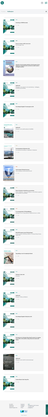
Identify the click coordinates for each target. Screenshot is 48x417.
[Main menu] (46, 2)
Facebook (22, 404)
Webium (25, 415)
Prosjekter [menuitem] (3, 11)
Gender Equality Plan (13, 407)
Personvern (11, 406)
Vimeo (22, 407)
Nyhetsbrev (11, 405)
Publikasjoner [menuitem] (10, 11)
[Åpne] (46, 11)
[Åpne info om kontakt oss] (47, 410)
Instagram (23, 405)
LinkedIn (22, 406)
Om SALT (11, 404)
